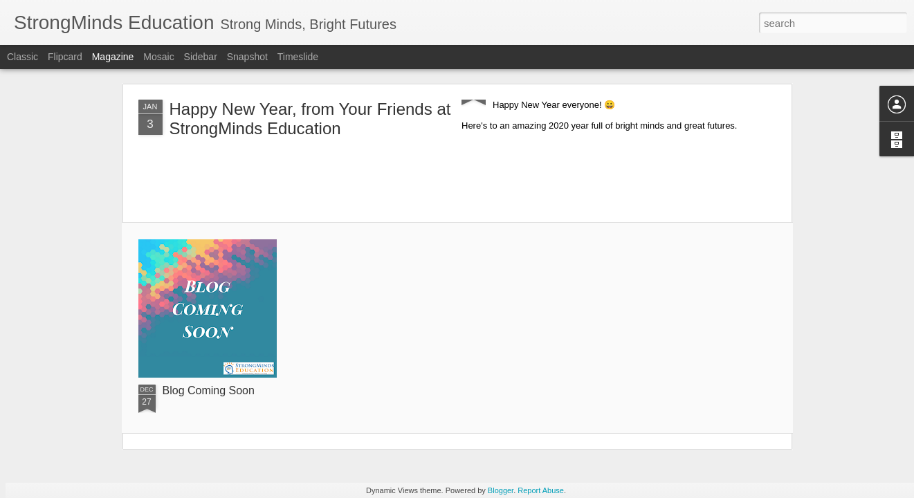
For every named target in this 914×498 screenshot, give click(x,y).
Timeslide (297, 56)
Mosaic (158, 56)
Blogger (500, 490)
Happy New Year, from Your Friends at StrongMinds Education (310, 119)
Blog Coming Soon (209, 390)
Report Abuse (541, 490)
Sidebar (200, 56)
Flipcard (65, 56)
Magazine (113, 56)
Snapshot (247, 56)
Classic (22, 56)
